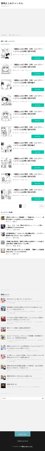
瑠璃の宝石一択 (12, 384)
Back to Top (22, 434)
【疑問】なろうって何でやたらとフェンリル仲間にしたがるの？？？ (23, 350)
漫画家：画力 (15, 254)
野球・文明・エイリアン (28, 54)
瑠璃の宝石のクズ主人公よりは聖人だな (19, 376)
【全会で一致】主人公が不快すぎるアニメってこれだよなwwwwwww (23, 386)
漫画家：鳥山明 (16, 245)
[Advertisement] (22, 22)
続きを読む (38, 58)
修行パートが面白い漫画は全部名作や (19, 328)
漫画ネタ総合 (16, 229)
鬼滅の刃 (15, 221)
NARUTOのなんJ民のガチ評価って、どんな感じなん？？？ (21, 330)
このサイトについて (22, 441)
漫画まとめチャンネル (12, 3)
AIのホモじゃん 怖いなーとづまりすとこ (19, 299)
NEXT (41, 206)
